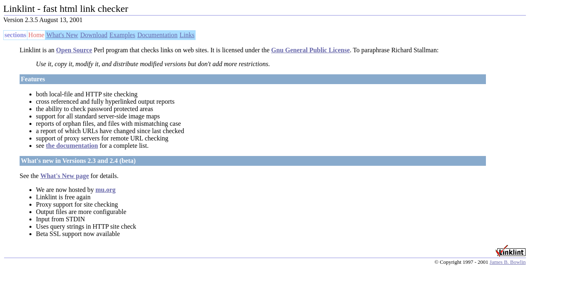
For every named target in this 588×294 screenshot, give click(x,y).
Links (187, 34)
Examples (122, 34)
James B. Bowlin (508, 262)
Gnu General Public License (310, 50)
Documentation (157, 34)
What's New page (64, 175)
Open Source (74, 50)
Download (93, 34)
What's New (62, 34)
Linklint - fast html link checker (65, 8)
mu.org (106, 189)
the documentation (72, 145)
